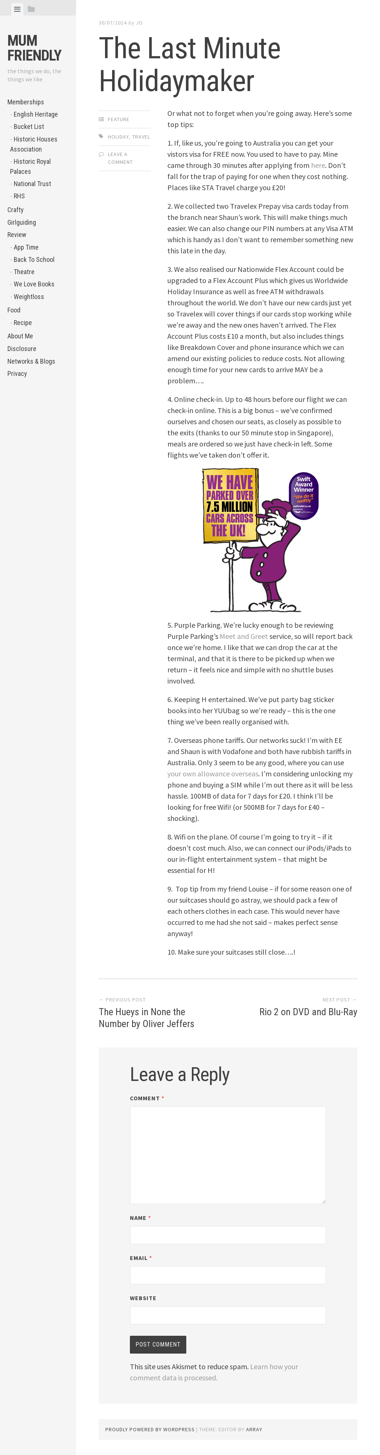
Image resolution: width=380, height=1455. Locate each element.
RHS (19, 196)
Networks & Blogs (31, 361)
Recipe (23, 323)
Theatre (24, 272)
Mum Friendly (34, 48)
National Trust (32, 184)
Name (140, 1217)
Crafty (15, 210)
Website (143, 1298)
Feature (119, 119)
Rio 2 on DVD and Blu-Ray (308, 1011)
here (318, 165)
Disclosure (21, 349)
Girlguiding (21, 222)
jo (139, 22)
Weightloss (29, 297)
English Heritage (36, 114)
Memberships (25, 102)
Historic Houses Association (34, 144)
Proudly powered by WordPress (150, 1429)
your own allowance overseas (212, 773)
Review (16, 234)
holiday (118, 136)
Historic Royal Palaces (30, 166)
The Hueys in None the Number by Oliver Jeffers (146, 1017)
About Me (20, 336)
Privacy (17, 373)
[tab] (17, 9)
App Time (26, 247)
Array (254, 1429)
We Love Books (34, 284)
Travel (141, 136)
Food (13, 310)
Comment (147, 1098)
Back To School (34, 259)
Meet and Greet (244, 636)
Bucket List (29, 126)
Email (141, 1257)
